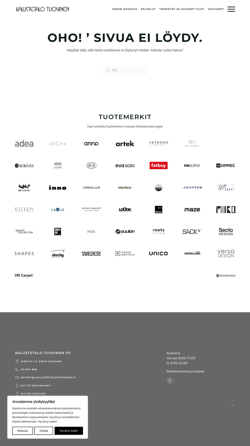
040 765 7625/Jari (30, 394)
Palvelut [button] (148, 9)
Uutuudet (216, 9)
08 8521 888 (26, 369)
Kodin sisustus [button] (124, 9)
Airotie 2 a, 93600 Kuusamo (38, 361)
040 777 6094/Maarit (33, 385)
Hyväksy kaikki (69, 430)
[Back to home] (42, 9)
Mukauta (22, 430)
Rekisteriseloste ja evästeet (185, 371)
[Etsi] (125, 70)
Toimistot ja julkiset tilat (181, 9)
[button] (231, 9)
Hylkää (44, 430)
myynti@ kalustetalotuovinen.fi (45, 377)
